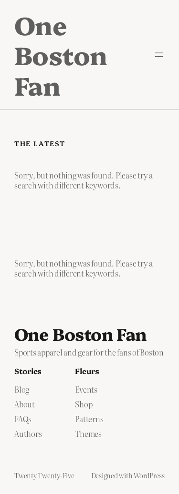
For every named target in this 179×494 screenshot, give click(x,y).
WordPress (149, 475)
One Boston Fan (60, 54)
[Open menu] (159, 54)
